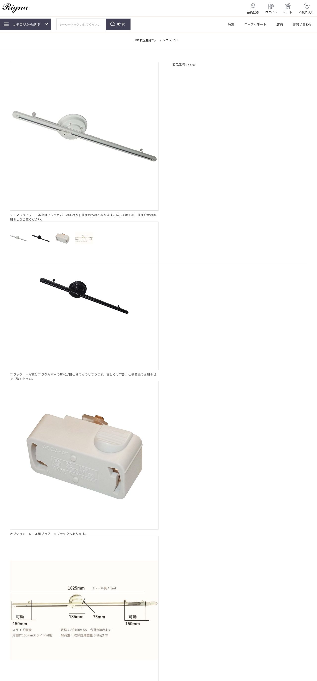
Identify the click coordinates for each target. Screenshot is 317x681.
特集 (231, 24)
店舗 (279, 24)
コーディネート (255, 24)
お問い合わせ (302, 24)
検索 (121, 24)
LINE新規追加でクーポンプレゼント (156, 40)
